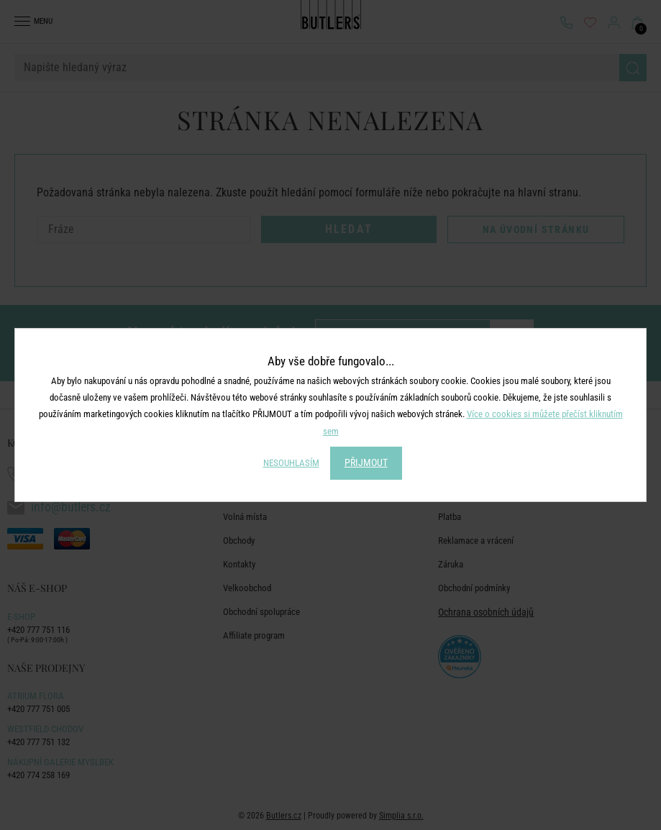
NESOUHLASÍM (291, 462)
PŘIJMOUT (366, 462)
